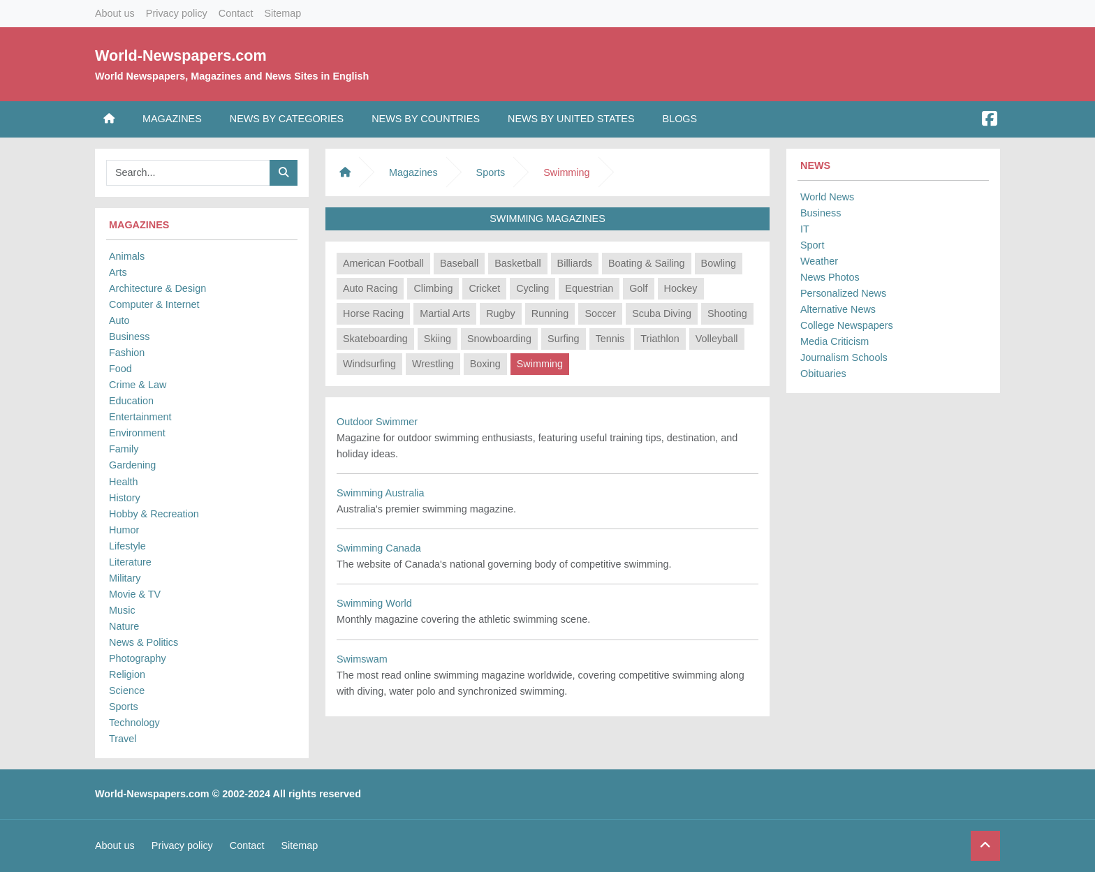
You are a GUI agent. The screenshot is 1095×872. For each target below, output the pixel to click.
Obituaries (823, 373)
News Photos (830, 277)
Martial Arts (445, 313)
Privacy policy (176, 13)
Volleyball (717, 338)
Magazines (172, 118)
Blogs (680, 118)
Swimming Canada (379, 548)
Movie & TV (135, 594)
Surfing (564, 338)
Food (120, 368)
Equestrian (589, 288)
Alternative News (838, 309)
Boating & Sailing (646, 263)
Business (129, 336)
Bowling (718, 263)
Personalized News (843, 293)
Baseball (459, 263)
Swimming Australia (381, 492)
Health (123, 481)
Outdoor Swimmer (377, 421)
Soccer (600, 313)
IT (804, 229)
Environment (137, 432)
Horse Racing (373, 313)
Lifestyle (127, 546)
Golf (638, 288)
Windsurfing (369, 363)
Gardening (132, 465)
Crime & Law (137, 384)
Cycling (532, 288)
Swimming (540, 363)
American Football (383, 263)
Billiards (574, 263)
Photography (137, 658)
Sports (123, 706)
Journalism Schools (844, 357)
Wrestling (433, 363)
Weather (819, 261)
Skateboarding (375, 338)
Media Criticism (834, 341)
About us (115, 13)
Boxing (485, 363)
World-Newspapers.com (181, 55)
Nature (124, 626)
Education (131, 400)
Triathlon (659, 338)
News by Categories (287, 118)
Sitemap (282, 13)
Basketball (517, 263)
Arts (118, 272)
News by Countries (426, 118)
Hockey (681, 288)
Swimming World (374, 603)
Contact (236, 13)
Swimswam (362, 659)
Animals (127, 256)
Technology (134, 722)
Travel (122, 738)
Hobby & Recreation (154, 513)
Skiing (437, 338)
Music (122, 610)
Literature (130, 562)
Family (123, 449)
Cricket (484, 288)
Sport (812, 245)
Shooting (727, 313)
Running (550, 313)
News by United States (571, 118)
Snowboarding (499, 338)
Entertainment (140, 416)
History (124, 497)
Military (125, 578)
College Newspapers (846, 325)
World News (827, 196)
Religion (127, 674)
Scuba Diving (661, 313)
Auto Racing (370, 288)
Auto (119, 320)
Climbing (433, 288)
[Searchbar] (188, 173)
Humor (124, 529)
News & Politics (143, 642)
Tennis (610, 338)
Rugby (500, 313)
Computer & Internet (154, 304)
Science (127, 690)
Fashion (127, 352)
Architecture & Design (157, 288)
